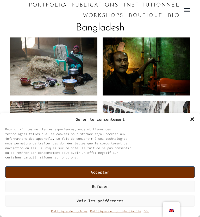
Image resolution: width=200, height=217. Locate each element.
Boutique (146, 15)
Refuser (100, 186)
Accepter (100, 172)
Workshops (103, 15)
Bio (146, 211)
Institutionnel (151, 5)
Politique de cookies (69, 211)
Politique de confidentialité (115, 211)
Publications (95, 5)
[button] (192, 119)
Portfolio (47, 5)
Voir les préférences (100, 200)
